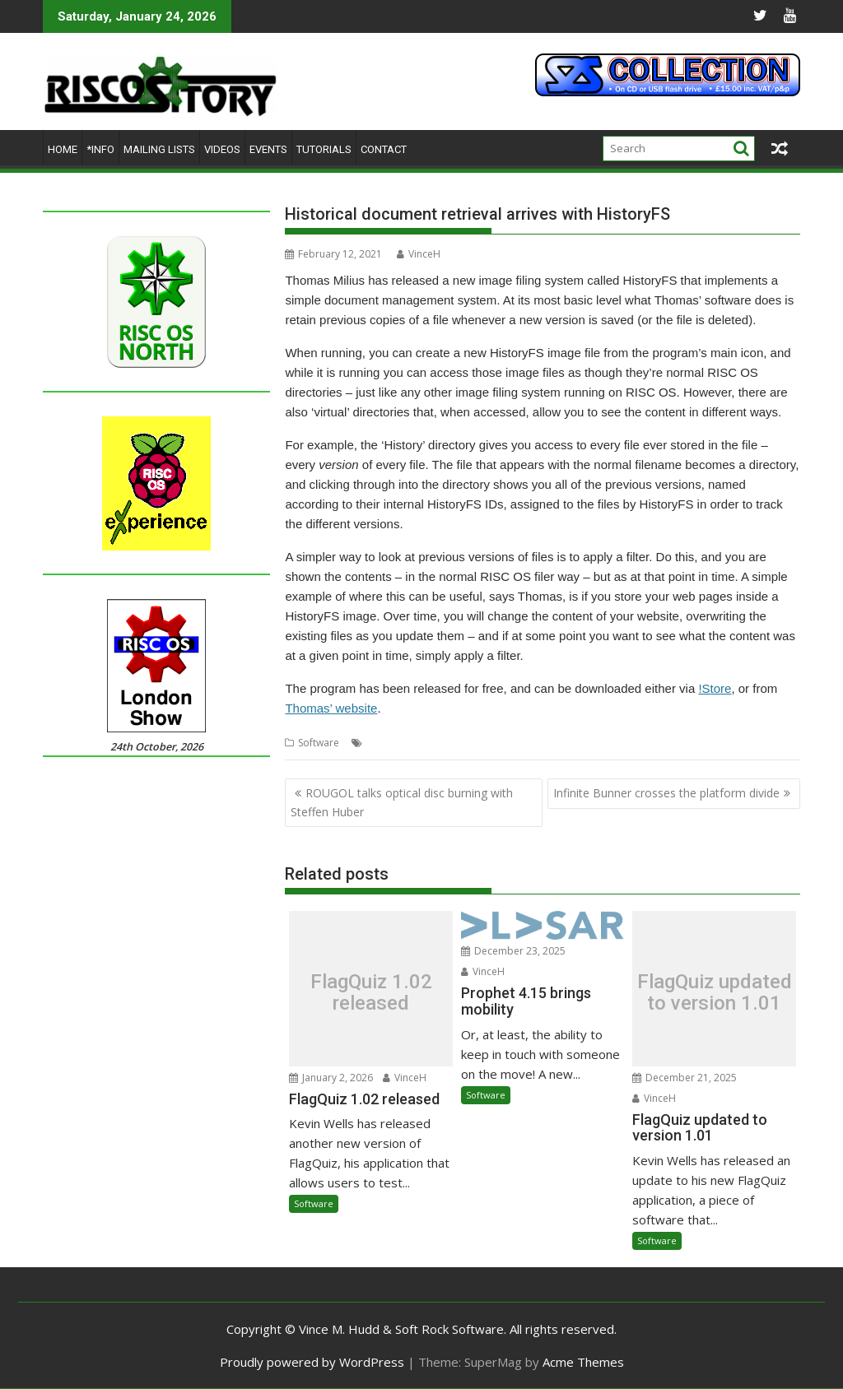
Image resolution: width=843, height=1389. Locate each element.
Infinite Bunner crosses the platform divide (666, 793)
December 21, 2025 (684, 1078)
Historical (388, 743)
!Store (714, 688)
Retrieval (583, 743)
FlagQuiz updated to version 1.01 (714, 993)
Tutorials (324, 149)
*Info (100, 149)
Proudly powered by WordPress (312, 1362)
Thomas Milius (643, 743)
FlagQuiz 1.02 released (371, 993)
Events (268, 149)
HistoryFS (439, 743)
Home (62, 149)
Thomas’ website (331, 708)
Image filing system (512, 743)
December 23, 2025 (513, 951)
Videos (222, 149)
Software (318, 743)
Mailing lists (159, 149)
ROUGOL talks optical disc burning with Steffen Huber (402, 802)
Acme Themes (583, 1362)
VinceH (418, 254)
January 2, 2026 (331, 1078)
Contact (384, 149)
